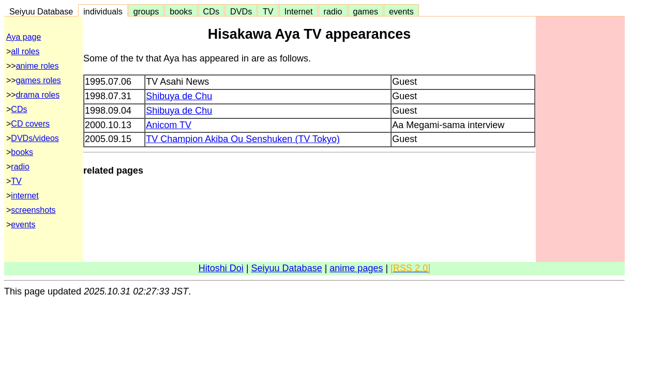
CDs (211, 11)
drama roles (37, 94)
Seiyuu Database (41, 11)
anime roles (37, 65)
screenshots (33, 210)
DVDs (241, 11)
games (366, 11)
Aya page (23, 37)
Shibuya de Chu (179, 96)
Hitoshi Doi (221, 268)
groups (146, 11)
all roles (25, 51)
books (181, 11)
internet (24, 195)
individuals (103, 11)
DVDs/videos (34, 138)
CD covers (30, 123)
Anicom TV (168, 125)
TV (268, 11)
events (401, 11)
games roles (38, 80)
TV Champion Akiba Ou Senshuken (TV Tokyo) (243, 139)
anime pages (356, 268)
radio (333, 11)
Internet (299, 11)
